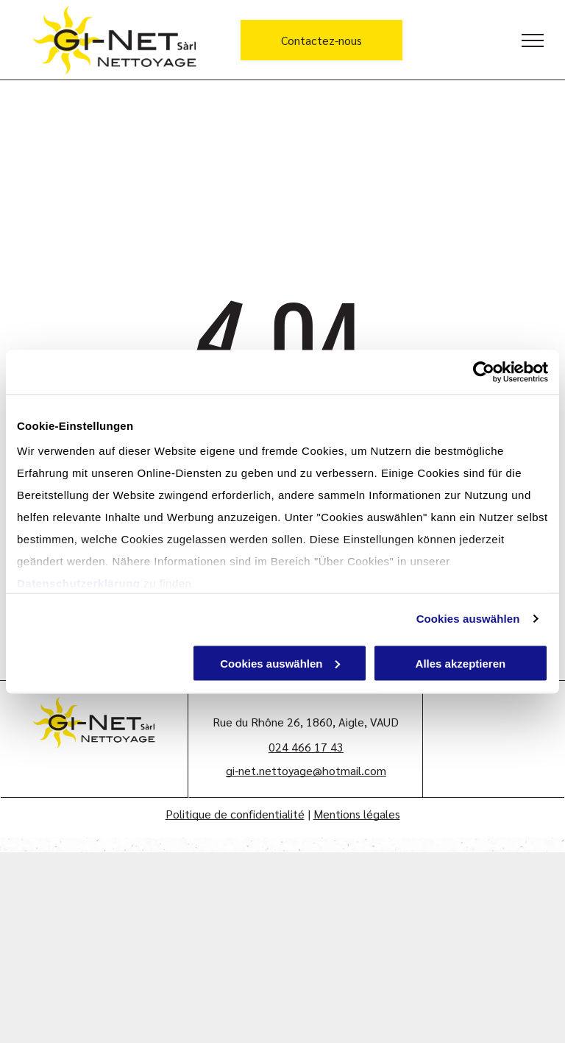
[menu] (533, 40)
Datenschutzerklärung (79, 583)
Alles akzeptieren (461, 663)
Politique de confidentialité (235, 813)
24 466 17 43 (309, 746)
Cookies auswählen (468, 618)
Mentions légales (356, 813)
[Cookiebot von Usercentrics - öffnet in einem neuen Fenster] (483, 372)
